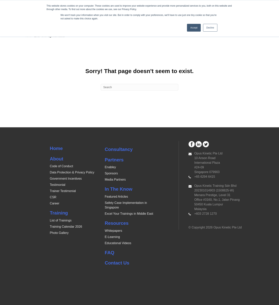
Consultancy (119, 149)
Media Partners (115, 179)
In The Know (119, 189)
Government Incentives (66, 178)
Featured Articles (116, 196)
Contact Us (117, 262)
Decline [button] (210, 27)
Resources (117, 223)
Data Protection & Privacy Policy (72, 172)
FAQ (109, 252)
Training (59, 212)
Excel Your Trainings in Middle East (129, 213)
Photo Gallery (59, 232)
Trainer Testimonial (63, 191)
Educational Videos (118, 243)
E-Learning (112, 237)
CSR (53, 197)
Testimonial (57, 184)
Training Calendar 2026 (66, 226)
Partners (114, 159)
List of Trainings (60, 220)
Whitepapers (113, 230)
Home (56, 148)
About (56, 158)
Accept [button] (193, 27)
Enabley (110, 167)
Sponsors (111, 173)
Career (54, 203)
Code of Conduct (61, 166)
